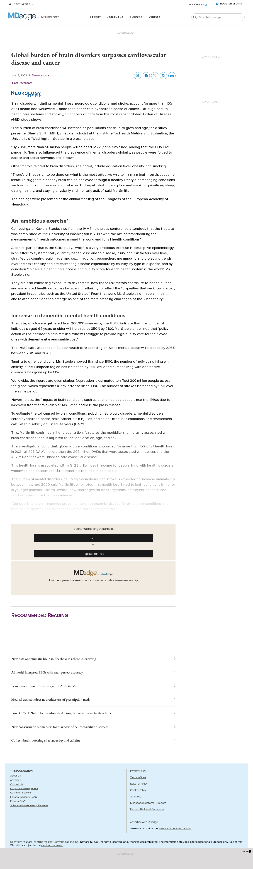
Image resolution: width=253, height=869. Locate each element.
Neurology (50, 17)
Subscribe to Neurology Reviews (29, 814)
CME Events (196, 5)
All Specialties (19, 4)
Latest (95, 17)
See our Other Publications (175, 836)
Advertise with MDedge (144, 830)
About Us (15, 784)
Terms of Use (138, 785)
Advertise (15, 788)
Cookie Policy (138, 798)
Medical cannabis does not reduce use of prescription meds (65, 704)
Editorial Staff (17, 809)
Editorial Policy (139, 792)
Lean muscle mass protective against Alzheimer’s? (56, 689)
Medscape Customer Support (148, 811)
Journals (115, 17)
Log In (93, 538)
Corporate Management (24, 797)
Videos (154, 17)
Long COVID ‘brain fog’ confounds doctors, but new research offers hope (79, 718)
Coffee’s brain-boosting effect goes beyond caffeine (57, 748)
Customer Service (20, 801)
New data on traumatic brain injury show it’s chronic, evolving (69, 659)
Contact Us (16, 792)
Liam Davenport (22, 83)
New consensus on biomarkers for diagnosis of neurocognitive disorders (77, 733)
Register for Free (93, 554)
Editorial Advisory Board (24, 805)
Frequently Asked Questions (147, 817)
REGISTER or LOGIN (231, 3)
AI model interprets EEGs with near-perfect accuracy (60, 674)
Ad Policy (135, 804)
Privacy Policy (138, 779)
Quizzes (136, 17)
